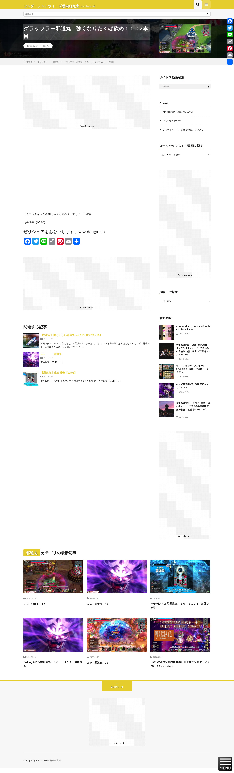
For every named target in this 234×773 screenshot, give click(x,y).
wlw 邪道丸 (51, 356)
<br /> (86, 176)
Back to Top (117, 691)
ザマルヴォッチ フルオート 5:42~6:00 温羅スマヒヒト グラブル (192, 371)
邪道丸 (46, 49)
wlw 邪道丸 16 (99, 666)
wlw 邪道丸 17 (99, 606)
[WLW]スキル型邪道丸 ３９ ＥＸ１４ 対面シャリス (180, 609)
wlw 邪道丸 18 (36, 606)
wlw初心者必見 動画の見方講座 (179, 114)
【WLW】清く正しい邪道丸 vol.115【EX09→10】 (71, 337)
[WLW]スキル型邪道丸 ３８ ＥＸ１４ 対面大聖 (53, 668)
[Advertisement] (86, 102)
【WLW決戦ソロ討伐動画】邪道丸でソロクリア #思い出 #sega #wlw (179, 668)
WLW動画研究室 (52, 765)
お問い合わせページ (173, 123)
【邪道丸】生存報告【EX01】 (58, 375)
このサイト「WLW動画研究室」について (184, 132)
